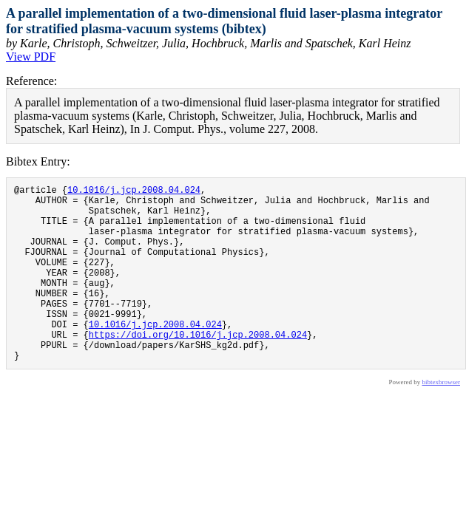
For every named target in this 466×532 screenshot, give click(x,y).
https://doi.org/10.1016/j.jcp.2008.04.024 (198, 367)
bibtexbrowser (441, 419)
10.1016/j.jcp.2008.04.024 (133, 191)
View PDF (30, 56)
